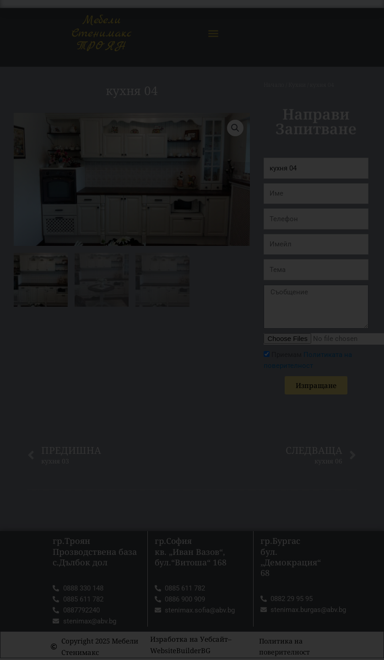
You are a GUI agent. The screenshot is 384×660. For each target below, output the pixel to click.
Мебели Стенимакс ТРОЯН (101, 33)
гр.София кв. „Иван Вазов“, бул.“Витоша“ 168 (191, 552)
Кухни (296, 85)
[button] (213, 33)
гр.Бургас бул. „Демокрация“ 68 (290, 557)
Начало (273, 85)
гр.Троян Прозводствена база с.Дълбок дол (95, 552)
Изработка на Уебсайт (189, 640)
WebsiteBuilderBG (180, 651)
